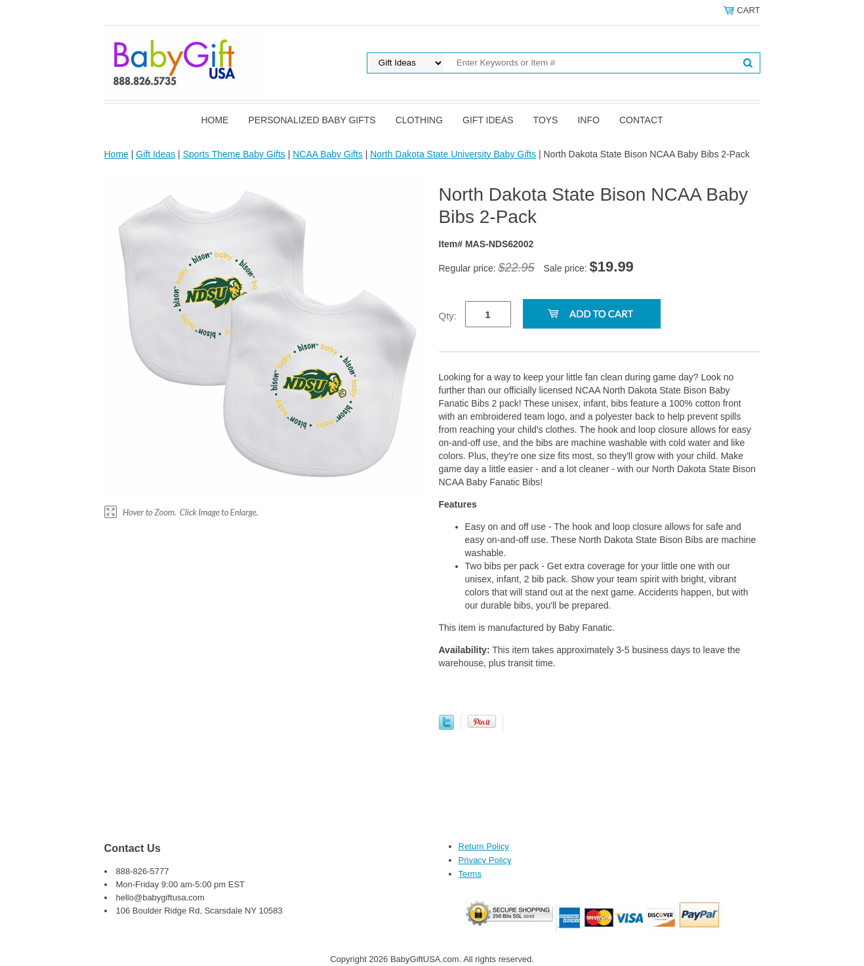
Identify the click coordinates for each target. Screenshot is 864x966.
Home (214, 120)
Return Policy (484, 846)
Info (588, 120)
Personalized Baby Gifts (311, 120)
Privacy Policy (485, 860)
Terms (470, 874)
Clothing (419, 120)
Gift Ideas (488, 120)
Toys (545, 120)
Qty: (448, 315)
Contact (641, 120)
